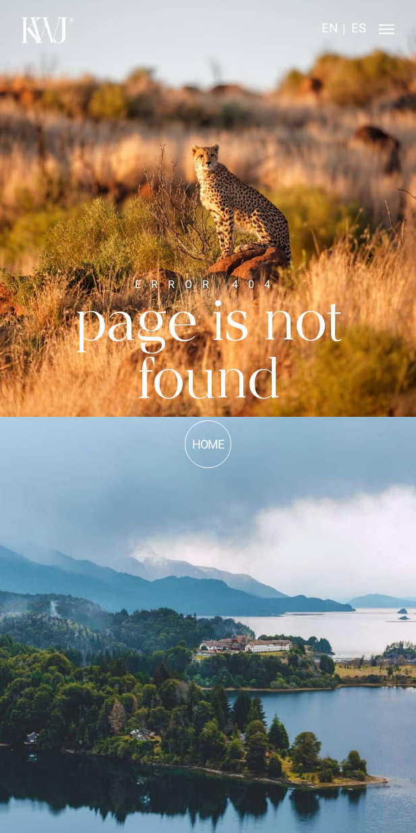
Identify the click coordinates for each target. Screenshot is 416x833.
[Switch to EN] (330, 30)
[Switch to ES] (359, 30)
